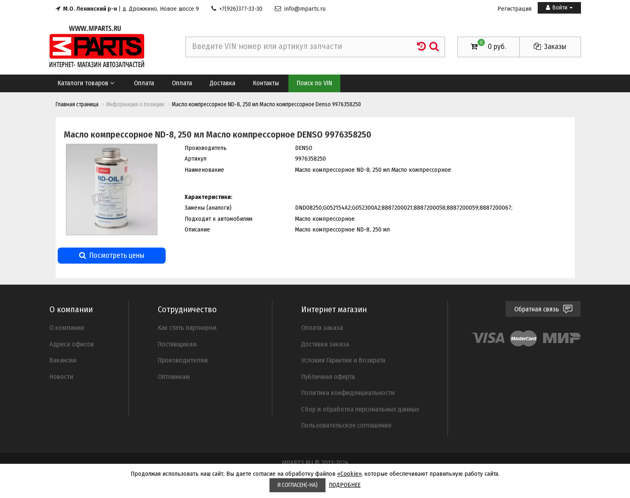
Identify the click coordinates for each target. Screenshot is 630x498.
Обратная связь (543, 309)
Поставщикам (177, 344)
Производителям (183, 360)
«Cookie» (349, 473)
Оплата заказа (322, 327)
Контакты (266, 83)
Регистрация (514, 8)
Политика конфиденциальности (348, 392)
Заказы (550, 46)
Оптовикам (174, 376)
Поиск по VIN (314, 83)
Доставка (222, 83)
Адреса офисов (71, 344)
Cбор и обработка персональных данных (360, 409)
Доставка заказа (325, 344)
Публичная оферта (328, 376)
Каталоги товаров (87, 83)
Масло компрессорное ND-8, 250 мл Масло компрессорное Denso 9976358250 (266, 104)
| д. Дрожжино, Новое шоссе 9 (127, 8)
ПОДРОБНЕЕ (345, 485)
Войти (559, 7)
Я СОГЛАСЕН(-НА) (297, 485)
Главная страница (77, 104)
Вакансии (63, 360)
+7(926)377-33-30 (236, 8)
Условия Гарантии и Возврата (343, 360)
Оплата (144, 83)
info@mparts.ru (300, 8)
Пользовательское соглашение (346, 425)
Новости (61, 376)
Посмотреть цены (111, 255)
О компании (66, 327)
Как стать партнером (187, 327)
